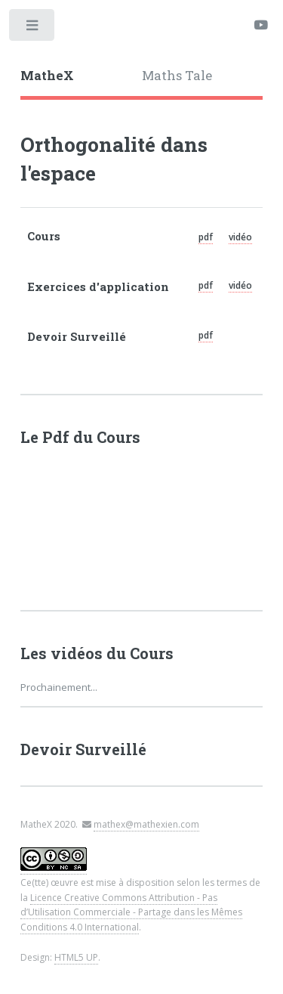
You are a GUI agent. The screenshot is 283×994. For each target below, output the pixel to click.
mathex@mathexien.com (146, 824)
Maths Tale (177, 75)
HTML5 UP (76, 957)
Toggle (33, 28)
